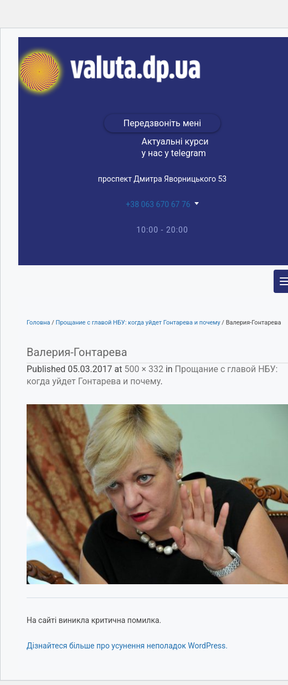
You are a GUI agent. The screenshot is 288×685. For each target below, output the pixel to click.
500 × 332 (143, 369)
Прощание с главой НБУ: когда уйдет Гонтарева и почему (138, 322)
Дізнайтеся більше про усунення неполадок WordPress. (127, 645)
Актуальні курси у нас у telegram (175, 147)
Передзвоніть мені (162, 123)
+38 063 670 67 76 (158, 204)
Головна (38, 322)
